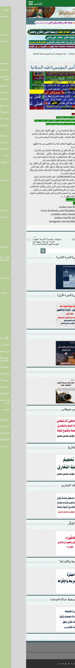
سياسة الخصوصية (67, 654)
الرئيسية (70, 54)
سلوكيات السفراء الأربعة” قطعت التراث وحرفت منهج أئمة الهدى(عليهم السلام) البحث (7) (21, 240)
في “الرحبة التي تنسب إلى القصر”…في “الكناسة (53, 239)
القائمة (12, 4)
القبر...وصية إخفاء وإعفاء (53, 54)
